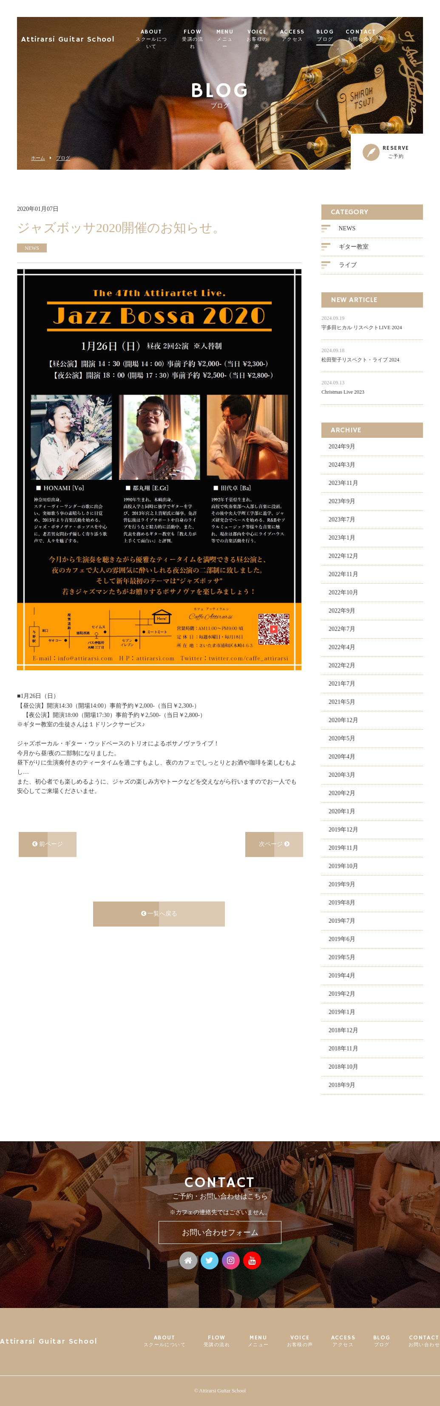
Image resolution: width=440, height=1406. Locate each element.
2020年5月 (342, 737)
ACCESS (321, 35)
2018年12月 (343, 1029)
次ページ (274, 843)
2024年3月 (342, 464)
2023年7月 (342, 518)
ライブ (348, 264)
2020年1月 (342, 810)
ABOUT (166, 35)
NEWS (347, 228)
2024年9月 (342, 446)
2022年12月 (343, 555)
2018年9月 (342, 1084)
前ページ (47, 843)
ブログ (63, 158)
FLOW (212, 35)
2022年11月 (343, 573)
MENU (247, 35)
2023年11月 (343, 482)
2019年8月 (342, 902)
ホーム (38, 158)
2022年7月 (342, 628)
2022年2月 (342, 664)
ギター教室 (354, 246)
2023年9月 (342, 500)
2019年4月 (342, 975)
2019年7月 (342, 920)
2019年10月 (343, 865)
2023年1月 (342, 537)
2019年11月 (343, 847)
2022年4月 (342, 646)
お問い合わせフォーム (220, 1232)
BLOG (353, 35)
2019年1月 (342, 1011)
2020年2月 (342, 792)
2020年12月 (343, 719)
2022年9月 (342, 610)
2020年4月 (342, 756)
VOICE (283, 35)
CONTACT (390, 35)
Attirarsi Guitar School (79, 36)
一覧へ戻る (159, 913)
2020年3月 (342, 774)
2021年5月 (342, 701)
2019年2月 (342, 993)
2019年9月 (342, 883)
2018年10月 (343, 1066)
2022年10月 (343, 591)
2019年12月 (343, 829)
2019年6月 (342, 938)
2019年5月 (342, 956)
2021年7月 (342, 683)
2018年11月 (343, 1048)
